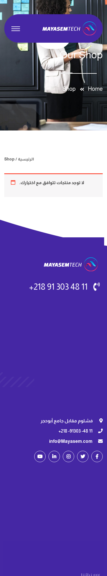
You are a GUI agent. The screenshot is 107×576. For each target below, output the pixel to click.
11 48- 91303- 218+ (75, 431)
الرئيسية (26, 159)
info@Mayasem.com (70, 441)
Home (94, 89)
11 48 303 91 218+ (58, 286)
